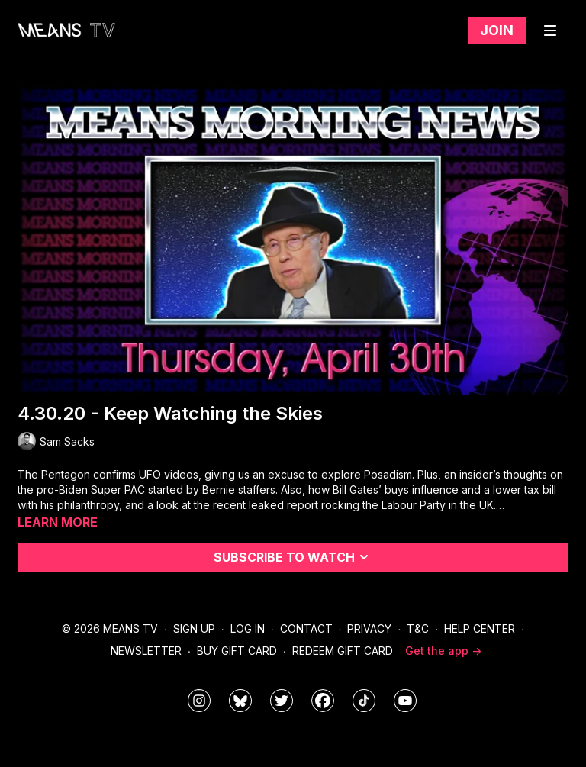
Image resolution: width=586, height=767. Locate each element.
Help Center (479, 628)
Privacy (369, 628)
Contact (306, 628)
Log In (247, 628)
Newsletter (146, 650)
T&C (418, 628)
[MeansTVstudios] (240, 700)
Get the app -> (443, 650)
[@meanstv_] (364, 700)
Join (497, 30)
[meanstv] (322, 700)
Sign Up (194, 628)
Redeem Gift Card (342, 650)
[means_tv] (199, 700)
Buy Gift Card (237, 650)
